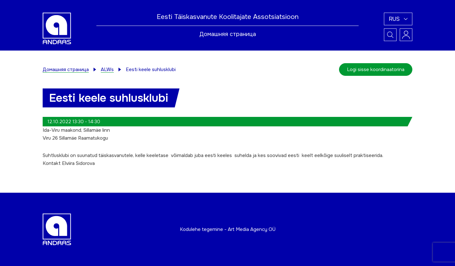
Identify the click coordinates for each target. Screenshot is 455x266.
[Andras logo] (57, 28)
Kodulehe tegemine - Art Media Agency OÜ (228, 229)
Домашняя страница (227, 34)
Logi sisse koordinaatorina (375, 69)
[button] (398, 19)
